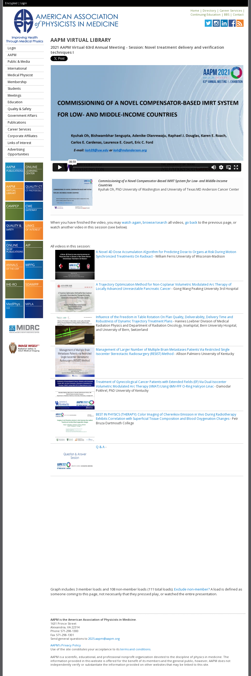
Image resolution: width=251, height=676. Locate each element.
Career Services (231, 10)
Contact (238, 14)
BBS (226, 14)
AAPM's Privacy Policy (65, 645)
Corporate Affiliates (22, 136)
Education (15, 102)
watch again (131, 222)
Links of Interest (19, 143)
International (17, 68)
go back (191, 222)
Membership (17, 82)
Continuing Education (205, 14)
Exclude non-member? (192, 589)
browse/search (155, 222)
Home (194, 10)
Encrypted (11, 3)
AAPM (12, 55)
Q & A (100, 447)
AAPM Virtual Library (80, 40)
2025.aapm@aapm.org (104, 639)
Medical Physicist (20, 75)
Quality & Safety (19, 109)
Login (23, 3)
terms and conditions (135, 649)
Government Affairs (22, 115)
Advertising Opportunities (18, 151)
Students (14, 88)
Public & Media (19, 61)
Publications (17, 122)
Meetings (14, 95)
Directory (209, 10)
